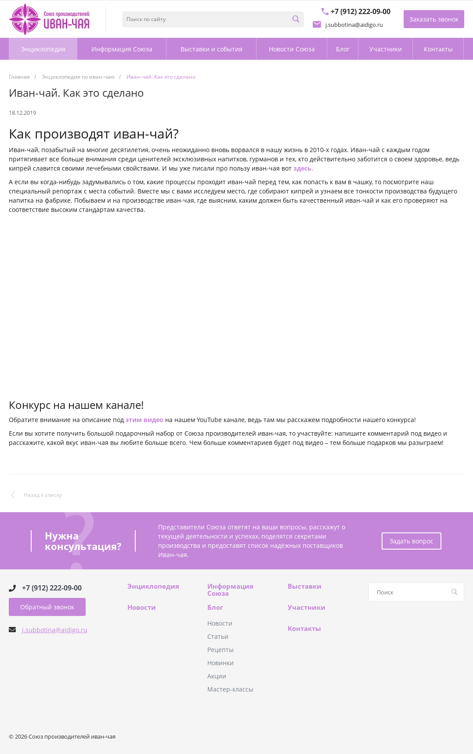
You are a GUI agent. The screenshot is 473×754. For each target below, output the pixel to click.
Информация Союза (230, 590)
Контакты (304, 629)
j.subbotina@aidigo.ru (54, 630)
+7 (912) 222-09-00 (52, 588)
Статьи (217, 636)
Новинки (220, 663)
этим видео (144, 419)
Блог (215, 608)
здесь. (303, 168)
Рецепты (220, 649)
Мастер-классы (230, 689)
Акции (216, 676)
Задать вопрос (411, 541)
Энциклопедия (153, 586)
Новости (141, 608)
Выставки (304, 586)
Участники (306, 608)
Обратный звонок (47, 607)
